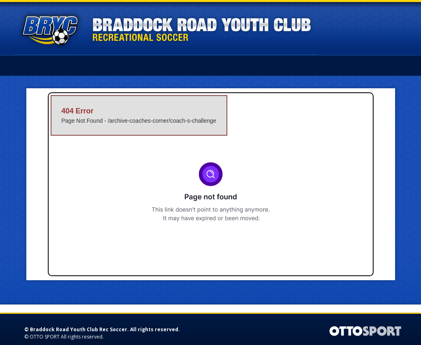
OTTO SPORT (45, 336)
